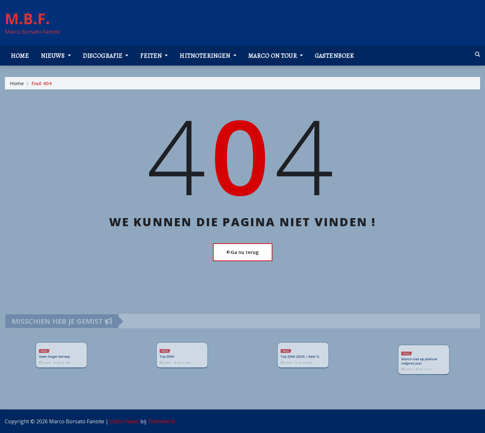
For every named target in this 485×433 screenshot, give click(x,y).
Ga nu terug (243, 252)
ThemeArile (161, 421)
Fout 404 (42, 85)
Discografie (106, 55)
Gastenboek (334, 55)
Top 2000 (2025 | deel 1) (301, 356)
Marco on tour (275, 55)
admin (52, 360)
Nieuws (56, 55)
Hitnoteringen (207, 55)
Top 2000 (172, 356)
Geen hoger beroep (56, 356)
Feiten (154, 55)
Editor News (124, 421)
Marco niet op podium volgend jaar (421, 361)
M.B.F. (27, 18)
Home (20, 55)
